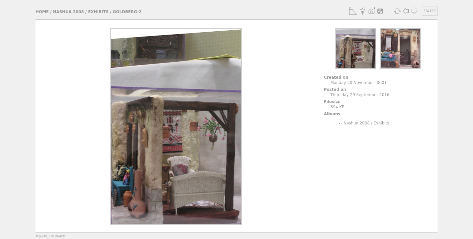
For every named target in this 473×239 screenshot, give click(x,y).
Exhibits (98, 12)
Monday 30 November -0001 (358, 82)
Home (42, 12)
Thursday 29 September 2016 (359, 95)
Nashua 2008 (68, 12)
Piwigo (60, 236)
